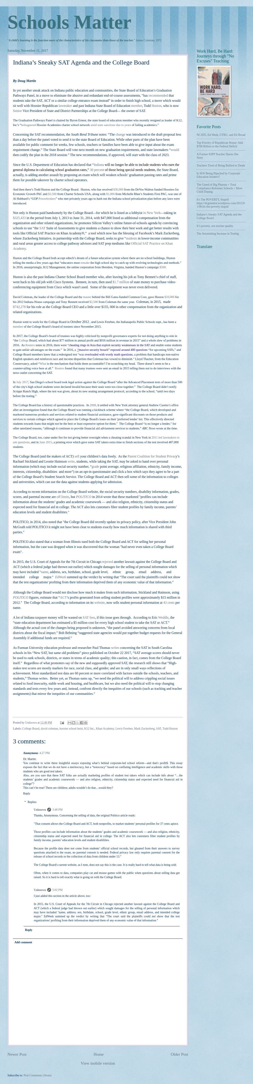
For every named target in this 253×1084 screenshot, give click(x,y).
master (87, 297)
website (99, 602)
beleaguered (28, 125)
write (71, 461)
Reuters (30, 345)
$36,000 (118, 189)
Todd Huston (170, 728)
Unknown (40, 809)
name (44, 572)
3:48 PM (57, 809)
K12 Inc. (89, 728)
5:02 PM (57, 890)
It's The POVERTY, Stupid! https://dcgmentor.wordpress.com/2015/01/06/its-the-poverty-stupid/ (221, 203)
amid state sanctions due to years (111, 125)
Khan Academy (105, 728)
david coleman (49, 728)
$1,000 (110, 194)
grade (95, 466)
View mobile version (98, 1063)
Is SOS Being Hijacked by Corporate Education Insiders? (218, 175)
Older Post (179, 1054)
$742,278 (19, 307)
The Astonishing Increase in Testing (218, 233)
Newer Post (17, 1054)
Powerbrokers (47, 198)
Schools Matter (69, 22)
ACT (63, 597)
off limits (63, 497)
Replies (32, 802)
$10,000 (169, 297)
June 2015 (45, 442)
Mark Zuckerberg (144, 728)
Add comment (23, 942)
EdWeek (60, 577)
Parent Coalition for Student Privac (152, 456)
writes (115, 648)
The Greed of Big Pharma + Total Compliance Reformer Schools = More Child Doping (219, 188)
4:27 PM (45, 753)
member (18, 326)
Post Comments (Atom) (37, 1075)
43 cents (169, 602)
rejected (108, 562)
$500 (162, 267)
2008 (93, 405)
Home (99, 1054)
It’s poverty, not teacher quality (215, 226)
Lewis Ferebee (124, 728)
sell (77, 456)
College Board (30, 728)
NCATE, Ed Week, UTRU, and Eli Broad (221, 134)
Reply (26, 793)
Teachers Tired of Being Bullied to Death (221, 165)
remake (85, 262)
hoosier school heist (71, 728)
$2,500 (52, 194)
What (43, 363)
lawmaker (66, 106)
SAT (158, 728)
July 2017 (22, 382)
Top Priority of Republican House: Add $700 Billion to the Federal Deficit (220, 144)
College (23, 340)
